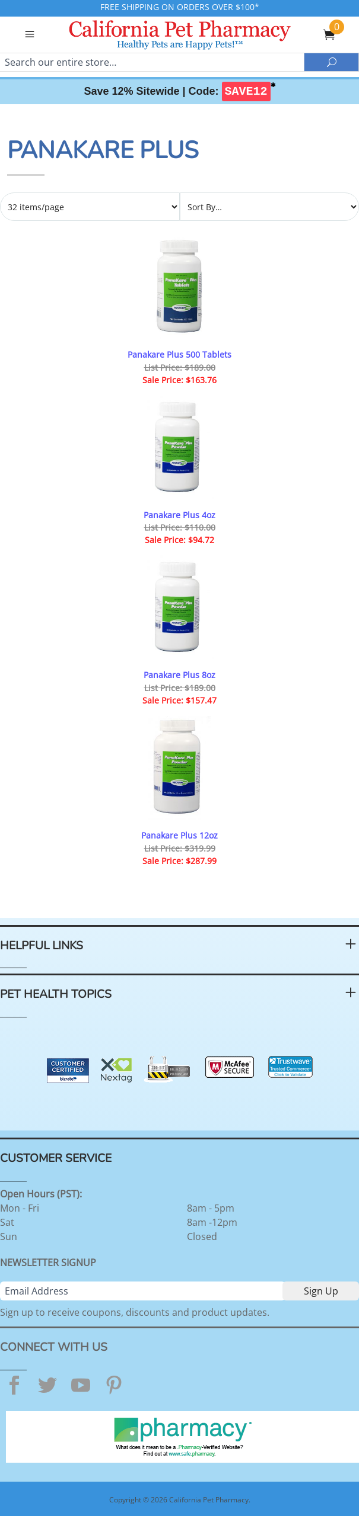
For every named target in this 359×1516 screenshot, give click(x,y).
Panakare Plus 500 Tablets (179, 354)
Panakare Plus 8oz (179, 674)
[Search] (152, 62)
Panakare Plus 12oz (179, 835)
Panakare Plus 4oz (179, 515)
